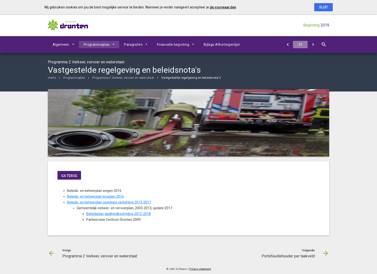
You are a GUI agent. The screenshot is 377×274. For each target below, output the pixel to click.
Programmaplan (97, 44)
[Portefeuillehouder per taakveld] (313, 44)
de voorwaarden (223, 7)
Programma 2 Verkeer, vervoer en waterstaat (123, 77)
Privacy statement (200, 269)
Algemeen (61, 44)
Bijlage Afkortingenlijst (222, 44)
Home (52, 77)
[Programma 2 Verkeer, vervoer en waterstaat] (287, 44)
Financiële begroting (173, 44)
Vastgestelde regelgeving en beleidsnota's (191, 77)
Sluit (323, 7)
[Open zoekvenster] (323, 44)
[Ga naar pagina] (300, 44)
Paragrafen (133, 44)
